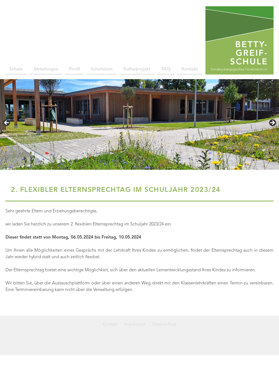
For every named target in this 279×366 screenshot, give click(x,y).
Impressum (135, 324)
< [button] (7, 123)
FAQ (166, 69)
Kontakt (189, 69)
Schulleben (102, 69)
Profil (74, 69)
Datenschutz (164, 324)
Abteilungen (46, 69)
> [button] (272, 123)
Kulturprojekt (136, 69)
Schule (16, 69)
